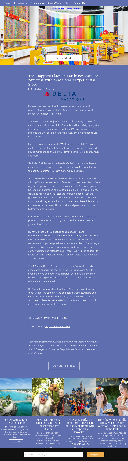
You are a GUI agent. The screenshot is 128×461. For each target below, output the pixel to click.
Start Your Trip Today (64, 366)
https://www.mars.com (57, 326)
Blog (67, 3)
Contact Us (79, 3)
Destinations (37, 3)
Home (7, 3)
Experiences (20, 3)
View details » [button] (16, 442)
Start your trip (95, 455)
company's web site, (73, 292)
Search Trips (54, 3)
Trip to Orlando (64, 58)
